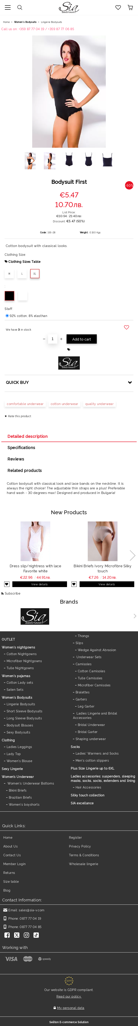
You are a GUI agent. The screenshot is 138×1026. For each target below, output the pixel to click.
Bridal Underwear (91, 724)
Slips (79, 643)
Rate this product (19, 416)
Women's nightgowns (18, 647)
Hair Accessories (88, 787)
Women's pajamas (16, 676)
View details (39, 584)
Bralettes (83, 692)
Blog (6, 890)
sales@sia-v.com (31, 910)
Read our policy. (69, 996)
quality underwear (99, 404)
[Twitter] (17, 935)
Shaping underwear (91, 739)
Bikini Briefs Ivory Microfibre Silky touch (102, 568)
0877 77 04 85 (30, 927)
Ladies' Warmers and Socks (97, 753)
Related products (24, 470)
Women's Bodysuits (25, 21)
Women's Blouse (19, 761)
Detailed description (27, 436)
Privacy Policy (80, 846)
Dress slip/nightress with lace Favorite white (35, 568)
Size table (11, 881)
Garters (81, 699)
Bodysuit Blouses (20, 725)
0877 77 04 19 (30, 918)
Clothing (8, 740)
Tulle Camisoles (90, 678)
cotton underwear (64, 404)
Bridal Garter (88, 731)
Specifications (21, 447)
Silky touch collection (87, 795)
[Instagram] (27, 935)
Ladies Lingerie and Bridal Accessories (95, 715)
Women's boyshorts (24, 804)
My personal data (70, 1008)
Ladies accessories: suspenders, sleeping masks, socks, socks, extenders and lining (103, 778)
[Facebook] (7, 935)
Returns (9, 872)
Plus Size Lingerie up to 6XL (92, 768)
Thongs (83, 636)
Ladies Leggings (19, 746)
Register (75, 837)
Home (6, 21)
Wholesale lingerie (83, 864)
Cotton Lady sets (20, 682)
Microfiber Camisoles (94, 685)
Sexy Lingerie (12, 768)
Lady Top (14, 754)
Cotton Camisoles (91, 671)
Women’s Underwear (18, 776)
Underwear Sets (89, 657)
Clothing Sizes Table (24, 261)
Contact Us (12, 855)
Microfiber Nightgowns (24, 661)
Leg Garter (86, 706)
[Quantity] (52, 339)
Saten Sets (15, 689)
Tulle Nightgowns (20, 668)
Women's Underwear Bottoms (30, 783)
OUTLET (8, 639)
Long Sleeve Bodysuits (24, 718)
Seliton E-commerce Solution (68, 1022)
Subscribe (13, 593)
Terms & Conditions (84, 855)
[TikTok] (37, 935)
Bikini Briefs (18, 790)
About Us (10, 846)
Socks (75, 746)
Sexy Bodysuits (18, 732)
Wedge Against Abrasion (97, 650)
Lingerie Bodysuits (51, 21)
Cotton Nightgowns (22, 654)
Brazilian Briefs (20, 797)
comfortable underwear (25, 404)
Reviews (15, 458)
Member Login (14, 864)
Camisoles (84, 664)
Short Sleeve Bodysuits (25, 711)
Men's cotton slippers (92, 760)
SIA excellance (82, 803)
